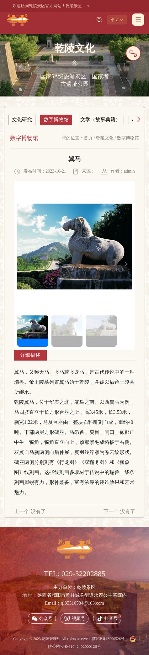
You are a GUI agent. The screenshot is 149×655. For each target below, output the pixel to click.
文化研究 (22, 119)
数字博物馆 (56, 119)
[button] (126, 264)
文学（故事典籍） (100, 119)
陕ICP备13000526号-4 (110, 639)
